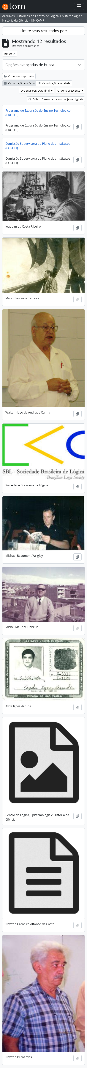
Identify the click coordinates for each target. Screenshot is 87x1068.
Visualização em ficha (19, 83)
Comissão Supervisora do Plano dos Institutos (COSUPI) (37, 146)
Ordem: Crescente (69, 90)
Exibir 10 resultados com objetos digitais (56, 99)
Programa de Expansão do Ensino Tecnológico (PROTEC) (38, 112)
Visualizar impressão (19, 76)
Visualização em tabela (54, 83)
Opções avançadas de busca (29, 64)
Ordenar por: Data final (35, 90)
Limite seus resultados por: (43, 30)
